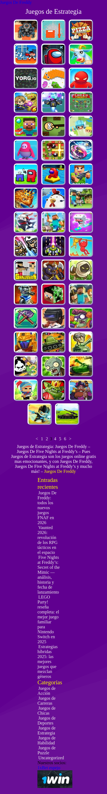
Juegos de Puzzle (46, 750)
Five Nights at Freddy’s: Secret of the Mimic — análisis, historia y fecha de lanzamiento (48, 574)
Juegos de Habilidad (46, 740)
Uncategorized (51, 757)
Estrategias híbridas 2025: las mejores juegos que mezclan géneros (47, 661)
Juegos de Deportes (46, 720)
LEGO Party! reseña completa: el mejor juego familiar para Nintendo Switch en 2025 (48, 619)
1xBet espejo (48, 767)
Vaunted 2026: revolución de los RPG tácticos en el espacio (47, 540)
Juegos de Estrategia (46, 730)
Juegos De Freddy (16, 2)
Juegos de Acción (46, 691)
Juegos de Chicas (46, 710)
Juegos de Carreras (46, 701)
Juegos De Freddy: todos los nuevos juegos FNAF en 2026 (46, 507)
